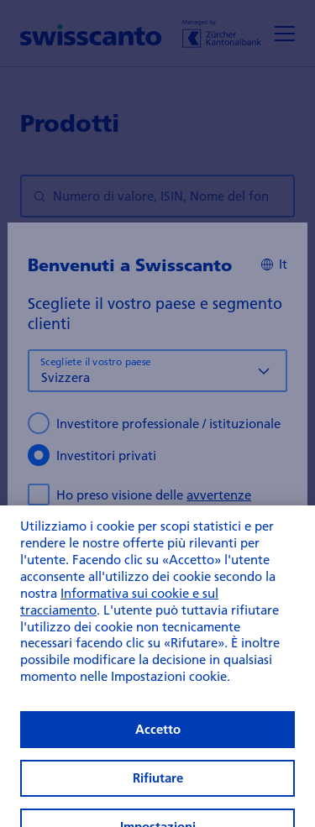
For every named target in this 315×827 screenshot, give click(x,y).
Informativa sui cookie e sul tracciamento (119, 615)
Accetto (158, 743)
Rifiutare (158, 791)
